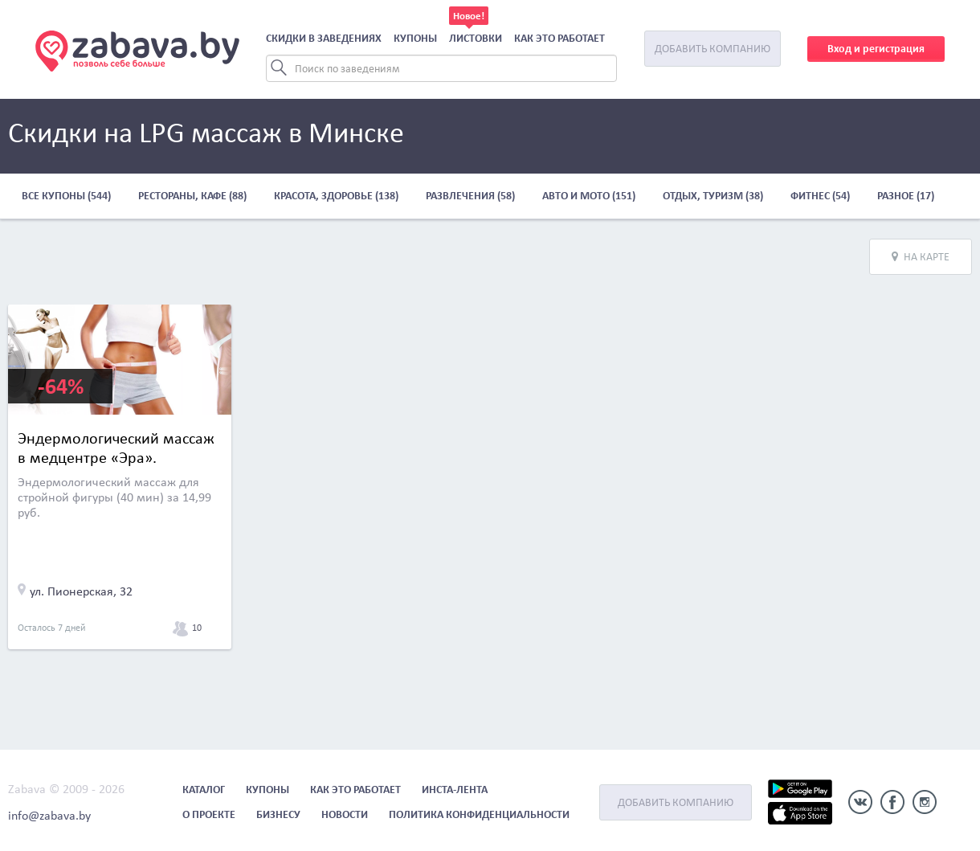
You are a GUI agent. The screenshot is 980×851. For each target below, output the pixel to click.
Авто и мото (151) (588, 196)
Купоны (415, 38)
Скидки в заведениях (324, 38)
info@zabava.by (49, 815)
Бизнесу (278, 814)
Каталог (203, 789)
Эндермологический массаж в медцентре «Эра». (116, 447)
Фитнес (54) (820, 196)
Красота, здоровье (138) (336, 196)
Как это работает (559, 38)
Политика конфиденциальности (479, 814)
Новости (344, 814)
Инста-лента (455, 789)
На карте (920, 257)
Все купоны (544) (66, 196)
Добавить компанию (712, 48)
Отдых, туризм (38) (713, 196)
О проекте (208, 814)
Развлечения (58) (470, 196)
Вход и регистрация (876, 48)
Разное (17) (905, 196)
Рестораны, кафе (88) (192, 196)
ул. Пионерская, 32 (81, 591)
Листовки (475, 38)
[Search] (441, 68)
